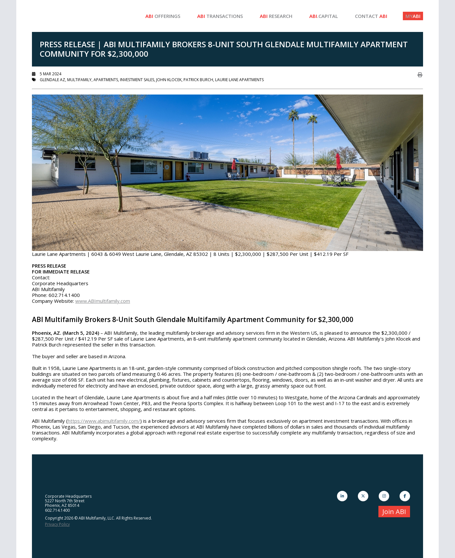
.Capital (323, 16)
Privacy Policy (57, 524)
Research (276, 16)
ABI (412, 16)
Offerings (162, 16)
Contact (371, 16)
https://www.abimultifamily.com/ (104, 421)
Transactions (220, 16)
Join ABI (394, 511)
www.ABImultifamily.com (102, 301)
